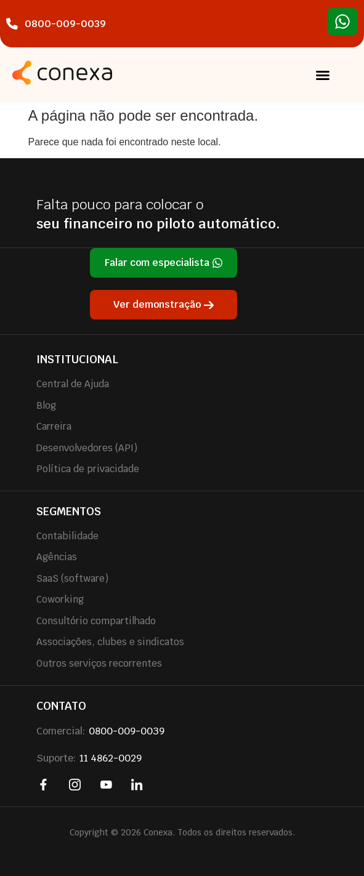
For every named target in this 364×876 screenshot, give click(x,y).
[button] (323, 75)
